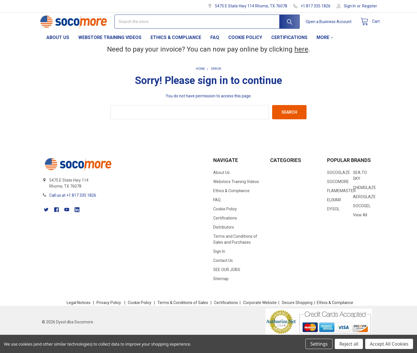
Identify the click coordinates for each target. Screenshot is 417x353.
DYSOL (333, 223)
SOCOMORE (338, 195)
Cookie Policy (245, 51)
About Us (57, 51)
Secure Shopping (297, 316)
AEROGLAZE (364, 210)
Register (369, 6)
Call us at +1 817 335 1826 (72, 209)
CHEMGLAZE (364, 201)
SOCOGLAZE (338, 186)
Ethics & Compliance (176, 51)
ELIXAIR (334, 214)
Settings (319, 344)
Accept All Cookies (389, 344)
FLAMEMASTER (341, 204)
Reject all (348, 344)
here (301, 63)
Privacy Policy (108, 316)
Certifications (289, 51)
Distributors (223, 241)
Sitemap (221, 292)
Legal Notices (79, 316)
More (325, 51)
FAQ (214, 51)
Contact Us (223, 274)
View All (360, 229)
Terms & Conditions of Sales (182, 316)
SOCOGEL (362, 219)
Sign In (219, 265)
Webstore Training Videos (109, 51)
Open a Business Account (324, 28)
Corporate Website (260, 316)
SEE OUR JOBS (226, 283)
